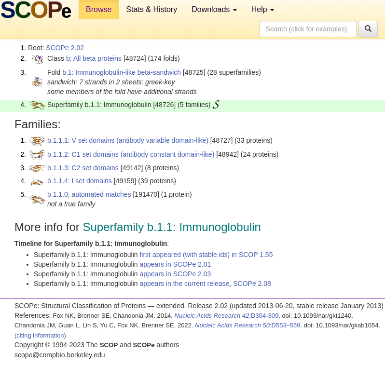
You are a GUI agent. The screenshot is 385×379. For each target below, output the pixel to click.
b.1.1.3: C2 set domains (83, 168)
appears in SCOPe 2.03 (175, 274)
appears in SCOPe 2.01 (175, 264)
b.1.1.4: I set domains (79, 181)
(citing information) (40, 335)
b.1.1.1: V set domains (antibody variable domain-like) (127, 140)
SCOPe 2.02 (65, 48)
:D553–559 (248, 325)
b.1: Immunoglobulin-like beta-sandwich (121, 72)
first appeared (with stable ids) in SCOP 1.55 (206, 254)
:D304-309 (227, 315)
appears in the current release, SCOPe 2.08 (205, 283)
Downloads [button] (214, 9)
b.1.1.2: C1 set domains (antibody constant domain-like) (130, 154)
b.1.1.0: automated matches (89, 194)
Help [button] (262, 9)
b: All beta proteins (94, 58)
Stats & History (151, 9)
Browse (98, 9)
